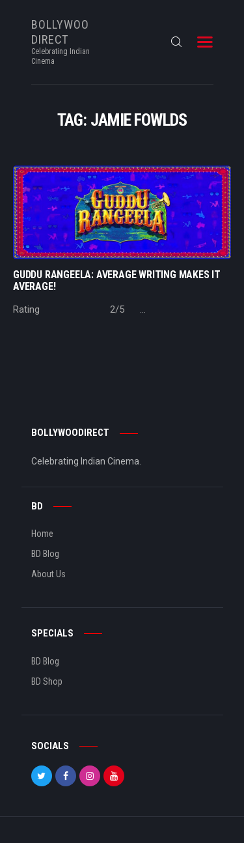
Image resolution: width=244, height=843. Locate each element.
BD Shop (46, 681)
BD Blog (45, 554)
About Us (48, 574)
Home (42, 533)
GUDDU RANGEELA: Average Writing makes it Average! (117, 281)
